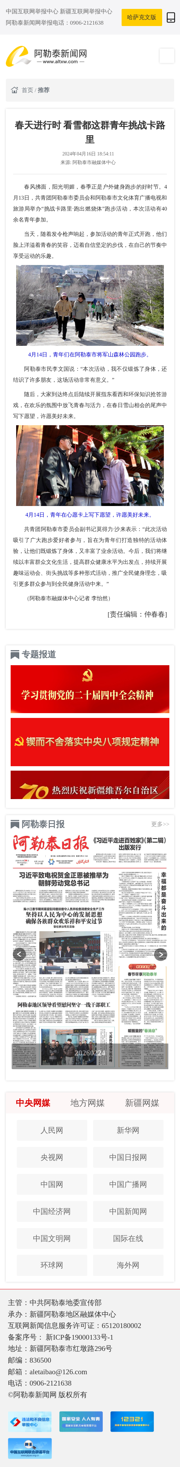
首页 (28, 90)
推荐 (43, 90)
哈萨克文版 (141, 17)
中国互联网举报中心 (33, 11)
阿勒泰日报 (43, 824)
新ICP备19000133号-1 (79, 1337)
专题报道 (39, 654)
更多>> (160, 824)
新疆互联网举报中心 (86, 11)
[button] (19, 954)
